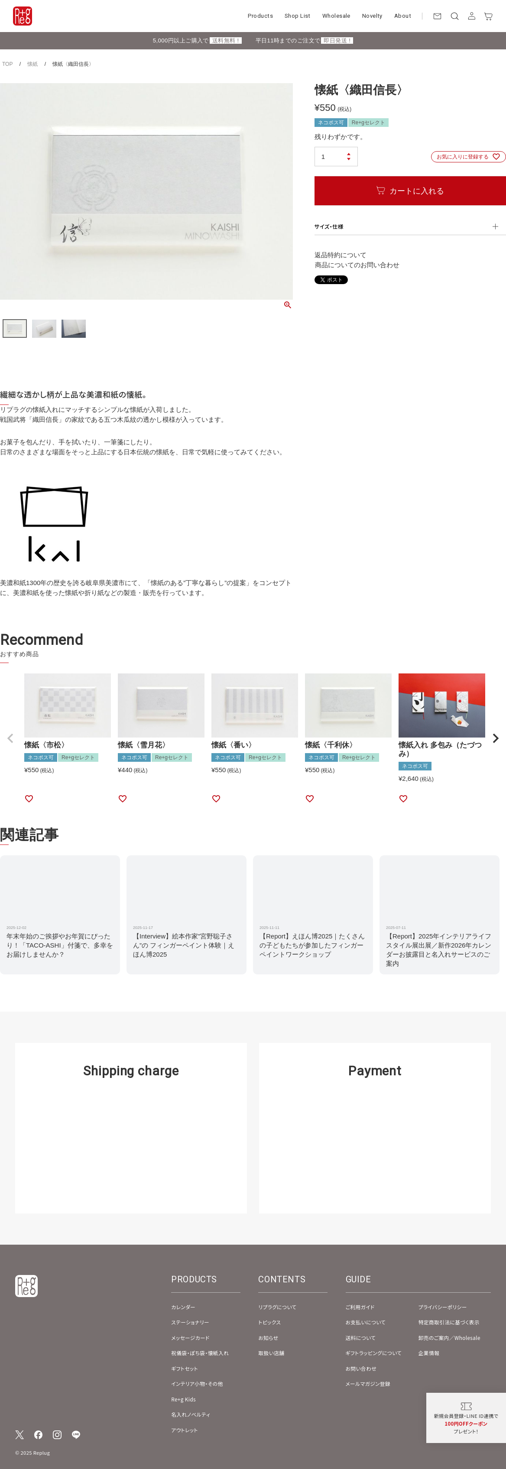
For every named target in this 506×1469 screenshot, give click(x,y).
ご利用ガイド (360, 1306)
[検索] (454, 16)
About (402, 16)
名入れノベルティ (190, 1414)
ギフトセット (184, 1368)
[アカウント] (471, 16)
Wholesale (336, 16)
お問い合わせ (361, 1368)
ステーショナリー (190, 1322)
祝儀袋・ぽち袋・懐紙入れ (200, 1352)
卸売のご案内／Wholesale (449, 1337)
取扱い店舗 (271, 1352)
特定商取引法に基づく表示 (449, 1322)
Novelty (372, 16)
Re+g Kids (183, 1399)
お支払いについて (366, 1322)
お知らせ (268, 1337)
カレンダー (183, 1306)
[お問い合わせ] (437, 16)
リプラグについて (277, 1306)
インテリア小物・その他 (197, 1383)
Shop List (298, 16)
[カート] (488, 16)
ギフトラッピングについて (374, 1352)
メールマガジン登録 (368, 1383)
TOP (7, 64)
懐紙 (32, 64)
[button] (10, 738)
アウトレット (184, 1429)
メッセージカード (190, 1337)
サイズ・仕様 (329, 226)
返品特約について (341, 255)
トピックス (269, 1322)
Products (260, 16)
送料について (361, 1337)
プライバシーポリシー (442, 1306)
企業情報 (429, 1352)
